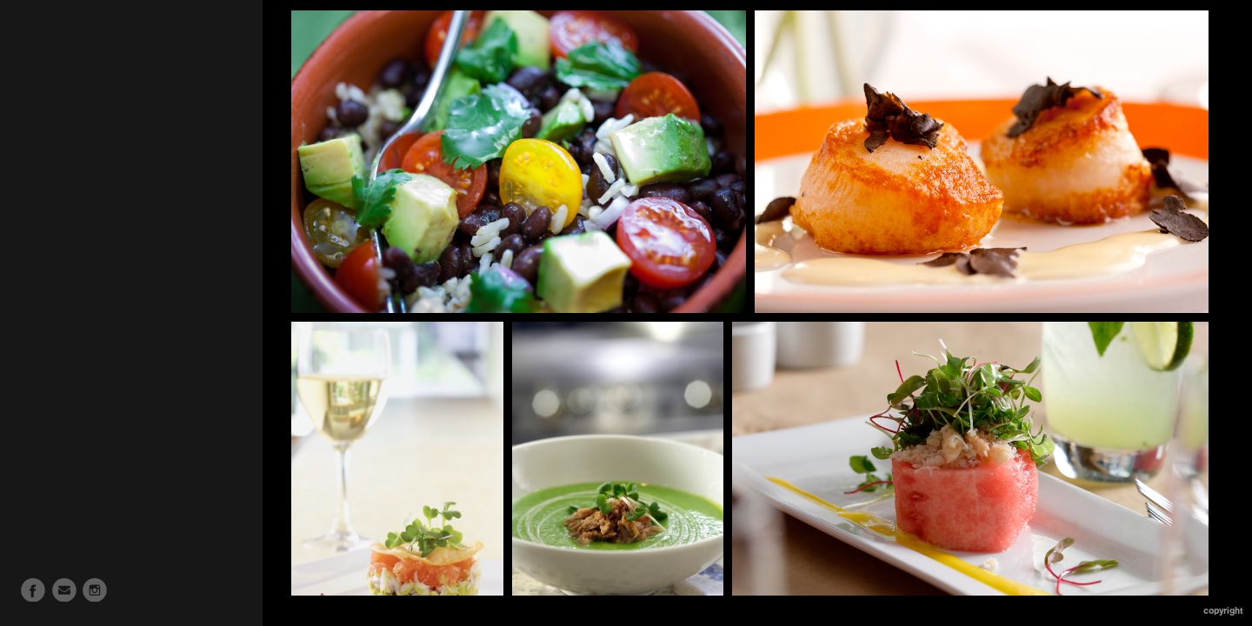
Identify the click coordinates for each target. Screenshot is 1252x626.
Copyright (1223, 610)
